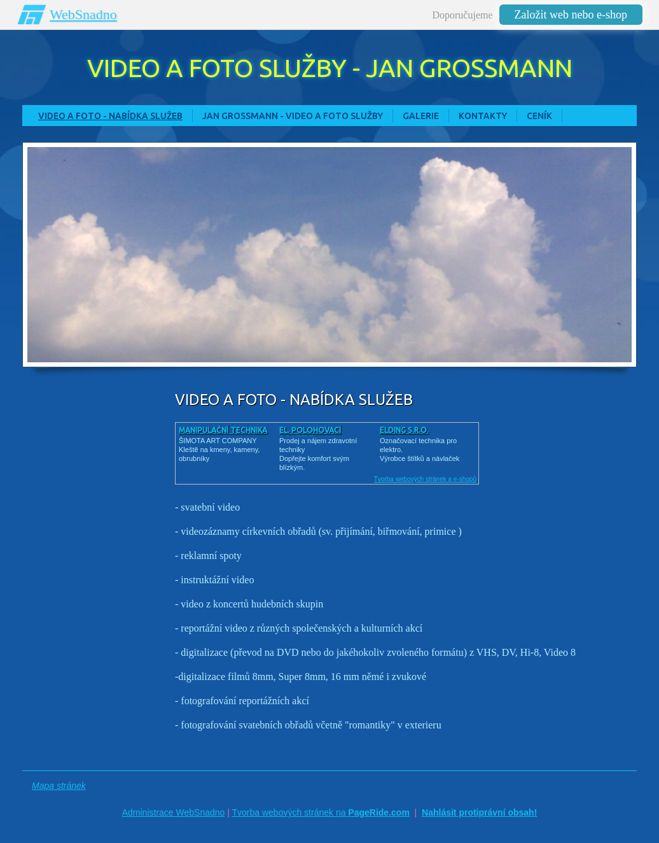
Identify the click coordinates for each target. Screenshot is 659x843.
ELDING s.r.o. (404, 430)
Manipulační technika (223, 430)
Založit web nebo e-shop (571, 14)
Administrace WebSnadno (173, 812)
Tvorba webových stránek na (320, 812)
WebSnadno (83, 14)
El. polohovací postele (310, 434)
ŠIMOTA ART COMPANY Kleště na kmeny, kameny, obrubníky (219, 449)
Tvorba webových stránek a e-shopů (425, 479)
